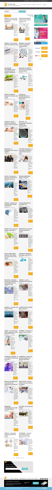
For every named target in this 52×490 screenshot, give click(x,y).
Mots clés (6, 11)
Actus (21, 4)
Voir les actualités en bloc (32, 16)
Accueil (5, 8)
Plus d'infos (19, 488)
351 (23, 457)
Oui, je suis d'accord (38, 488)
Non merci (44, 488)
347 (13, 457)
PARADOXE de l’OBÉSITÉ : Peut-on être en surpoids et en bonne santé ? (25, 70)
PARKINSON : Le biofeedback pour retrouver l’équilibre (11, 150)
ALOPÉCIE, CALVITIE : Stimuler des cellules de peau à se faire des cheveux (11, 123)
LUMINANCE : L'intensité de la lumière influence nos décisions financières (25, 358)
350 (20, 457)
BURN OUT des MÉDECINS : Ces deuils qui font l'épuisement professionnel (11, 383)
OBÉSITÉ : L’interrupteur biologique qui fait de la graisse (10, 435)
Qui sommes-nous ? (23, 478)
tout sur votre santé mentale (44, 48)
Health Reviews (28, 4)
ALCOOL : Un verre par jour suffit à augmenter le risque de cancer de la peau (11, 332)
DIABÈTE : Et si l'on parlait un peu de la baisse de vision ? (11, 45)
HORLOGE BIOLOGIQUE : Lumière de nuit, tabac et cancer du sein (25, 20)
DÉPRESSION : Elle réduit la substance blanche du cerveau (25, 230)
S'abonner (25, 468)
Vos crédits (44, 51)
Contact (36, 478)
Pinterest (44, 478)
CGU (32, 478)
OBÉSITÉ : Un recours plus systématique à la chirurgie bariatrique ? (10, 20)
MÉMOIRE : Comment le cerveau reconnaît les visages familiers (25, 45)
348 (16, 457)
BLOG (40, 4)
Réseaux (38, 4)
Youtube (47, 478)
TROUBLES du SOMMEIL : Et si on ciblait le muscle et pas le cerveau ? (11, 358)
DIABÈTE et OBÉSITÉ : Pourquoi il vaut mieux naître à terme (11, 96)
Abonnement (34, 4)
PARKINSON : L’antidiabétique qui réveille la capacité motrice (11, 408)
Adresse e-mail (8, 467)
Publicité (28, 478)
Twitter (42, 478)
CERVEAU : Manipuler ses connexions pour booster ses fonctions (10, 204)
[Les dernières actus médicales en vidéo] (41, 70)
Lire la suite (16, 40)
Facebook (40, 478)
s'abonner (36, 483)
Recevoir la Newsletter (40, 41)
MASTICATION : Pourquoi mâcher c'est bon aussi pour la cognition (25, 383)
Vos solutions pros (44, 55)
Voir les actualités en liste (30, 16)
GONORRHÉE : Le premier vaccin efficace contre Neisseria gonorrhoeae (25, 435)
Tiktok (45, 478)
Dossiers (24, 4)
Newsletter (16, 478)
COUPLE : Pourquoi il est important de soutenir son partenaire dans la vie (10, 178)
